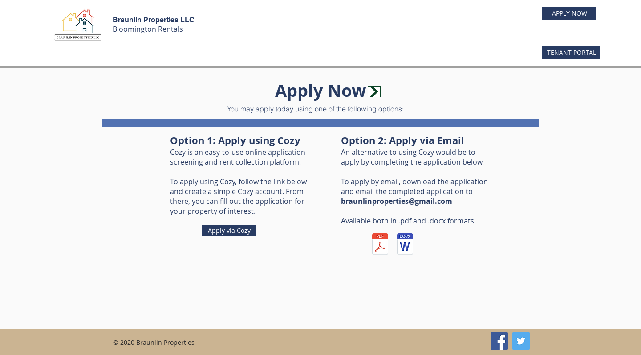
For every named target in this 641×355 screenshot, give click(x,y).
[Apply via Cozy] (229, 230)
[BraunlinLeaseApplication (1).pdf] (380, 245)
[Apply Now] (374, 91)
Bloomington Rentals (148, 29)
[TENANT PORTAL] (571, 52)
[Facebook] (499, 341)
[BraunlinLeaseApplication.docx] (405, 245)
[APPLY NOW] (569, 13)
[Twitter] (521, 341)
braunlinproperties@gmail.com (396, 201)
